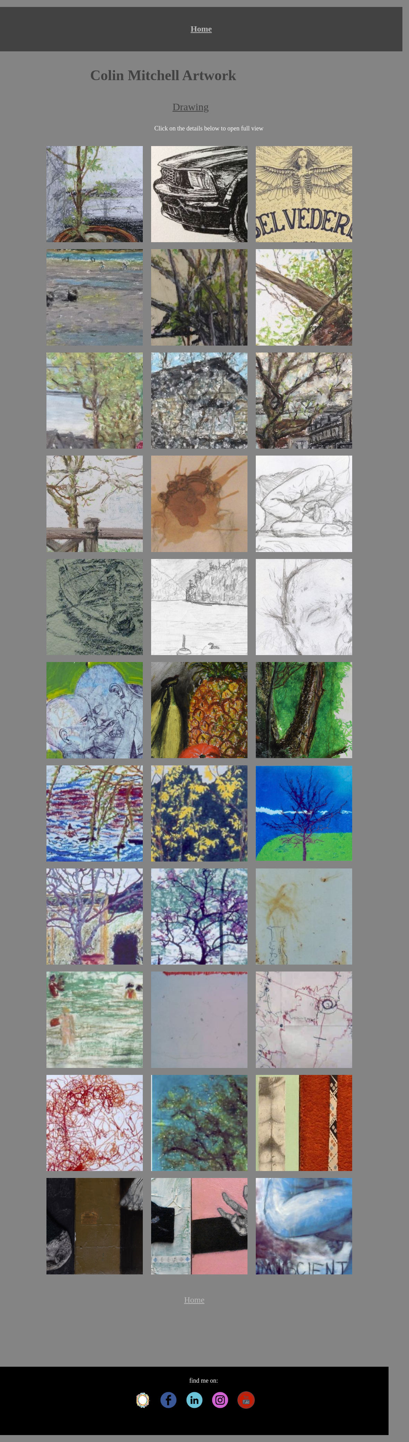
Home (201, 28)
